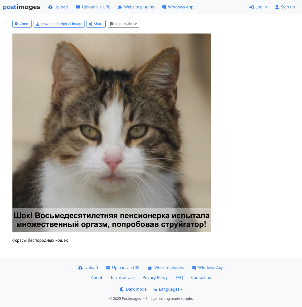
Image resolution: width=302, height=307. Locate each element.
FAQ (179, 277)
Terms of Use (122, 277)
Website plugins (136, 7)
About (96, 277)
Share (96, 23)
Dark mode (133, 289)
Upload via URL (93, 7)
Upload (58, 7)
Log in (258, 7)
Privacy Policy (155, 277)
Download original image (59, 23)
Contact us (201, 277)
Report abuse (123, 23)
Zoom (22, 23)
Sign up (285, 7)
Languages (166, 289)
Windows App (177, 7)
